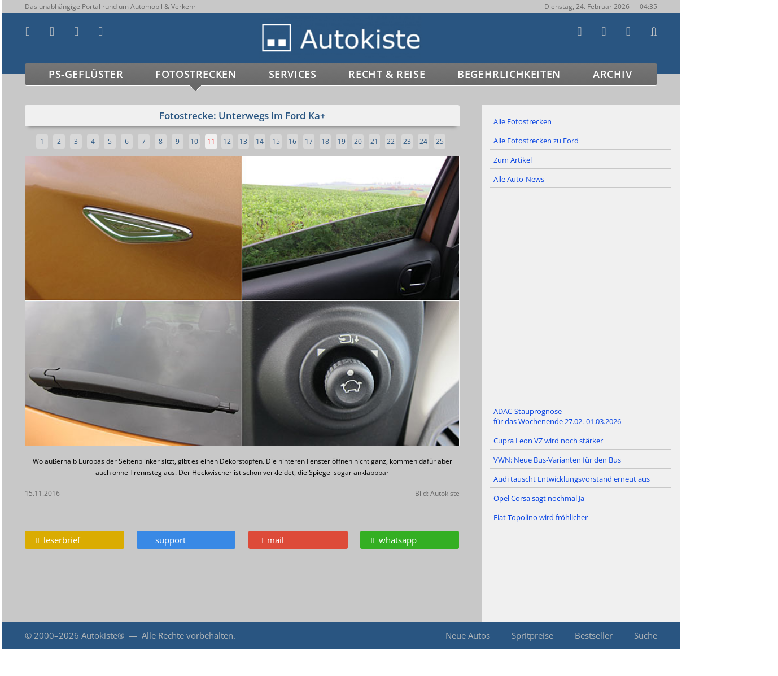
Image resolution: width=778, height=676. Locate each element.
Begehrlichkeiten (509, 74)
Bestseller (594, 635)
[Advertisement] (581, 295)
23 (407, 141)
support (167, 540)
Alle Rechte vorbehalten (187, 635)
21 (374, 141)
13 (243, 141)
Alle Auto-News (518, 179)
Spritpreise (532, 635)
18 (325, 141)
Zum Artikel (512, 160)
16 (292, 141)
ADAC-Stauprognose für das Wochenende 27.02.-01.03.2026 (557, 416)
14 (260, 141)
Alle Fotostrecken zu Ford (536, 141)
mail (272, 540)
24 (423, 141)
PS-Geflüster (86, 74)
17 (309, 141)
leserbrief (58, 540)
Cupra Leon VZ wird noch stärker (548, 440)
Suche (645, 635)
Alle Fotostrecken (522, 121)
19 (342, 141)
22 (391, 141)
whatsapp (394, 540)
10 (194, 141)
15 (276, 141)
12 (227, 141)
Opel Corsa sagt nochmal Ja (538, 498)
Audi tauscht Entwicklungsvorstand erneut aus (571, 479)
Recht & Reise (386, 74)
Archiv (612, 74)
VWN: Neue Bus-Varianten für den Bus (557, 460)
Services (293, 74)
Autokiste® (102, 635)
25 (440, 141)
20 (358, 141)
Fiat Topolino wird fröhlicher (540, 517)
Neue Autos (467, 635)
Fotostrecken (195, 74)
